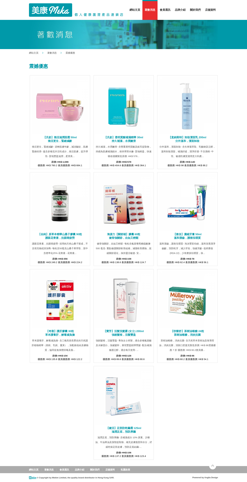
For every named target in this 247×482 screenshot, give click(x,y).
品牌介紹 (180, 9)
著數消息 (150, 9)
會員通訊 (165, 9)
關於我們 (195, 9)
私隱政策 (125, 469)
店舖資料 (210, 9)
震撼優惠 (70, 52)
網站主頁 (134, 9)
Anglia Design (211, 477)
